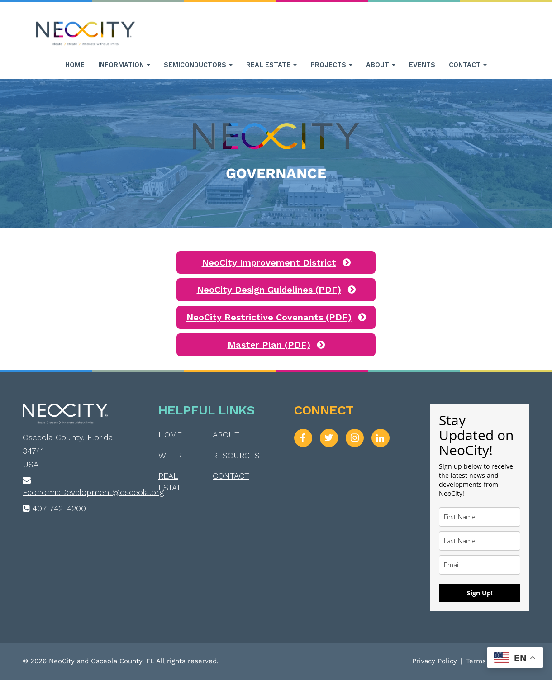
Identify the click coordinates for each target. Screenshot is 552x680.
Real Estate (271, 65)
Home (75, 65)
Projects (331, 65)
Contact (468, 65)
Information (124, 65)
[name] (479, 517)
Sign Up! (480, 593)
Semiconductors (198, 65)
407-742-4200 (54, 508)
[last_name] (479, 541)
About (380, 65)
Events (422, 65)
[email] (479, 565)
